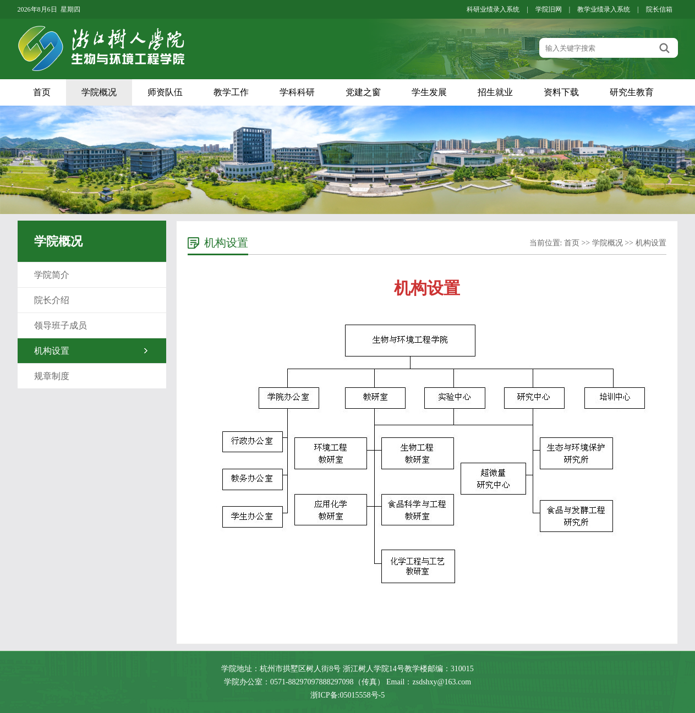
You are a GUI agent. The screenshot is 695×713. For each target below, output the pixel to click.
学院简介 (51, 274)
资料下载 (561, 92)
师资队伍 (165, 92)
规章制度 (51, 376)
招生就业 (495, 92)
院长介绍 (51, 300)
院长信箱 (659, 9)
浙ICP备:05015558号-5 (347, 695)
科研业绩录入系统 (493, 9)
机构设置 (51, 350)
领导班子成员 (60, 325)
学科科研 (297, 92)
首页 (42, 92)
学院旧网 (548, 9)
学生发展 (429, 92)
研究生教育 (632, 92)
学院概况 (99, 92)
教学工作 (231, 92)
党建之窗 (363, 92)
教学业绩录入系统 (603, 9)
